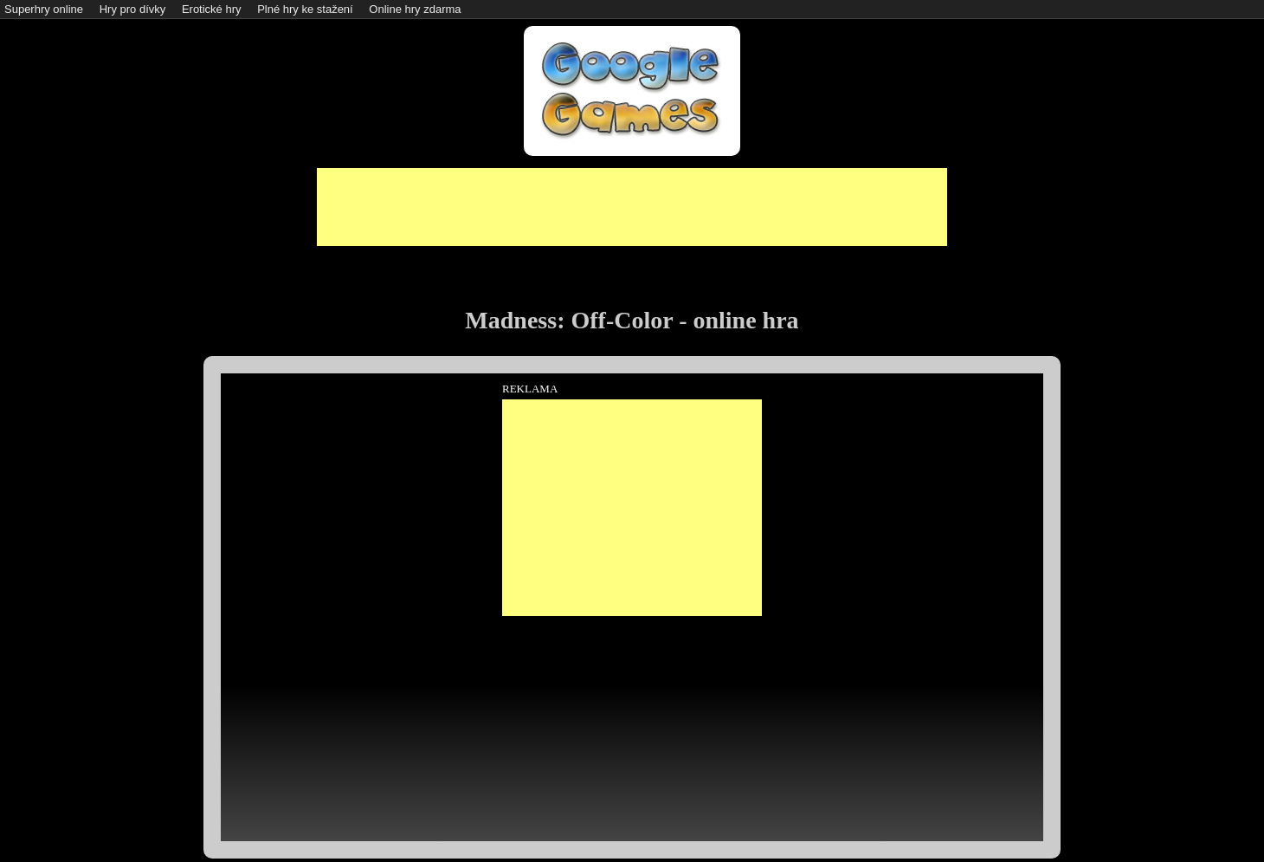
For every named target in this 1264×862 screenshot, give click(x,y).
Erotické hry (212, 9)
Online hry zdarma (415, 9)
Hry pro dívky (133, 9)
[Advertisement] (632, 207)
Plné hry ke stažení (305, 9)
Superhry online (43, 9)
